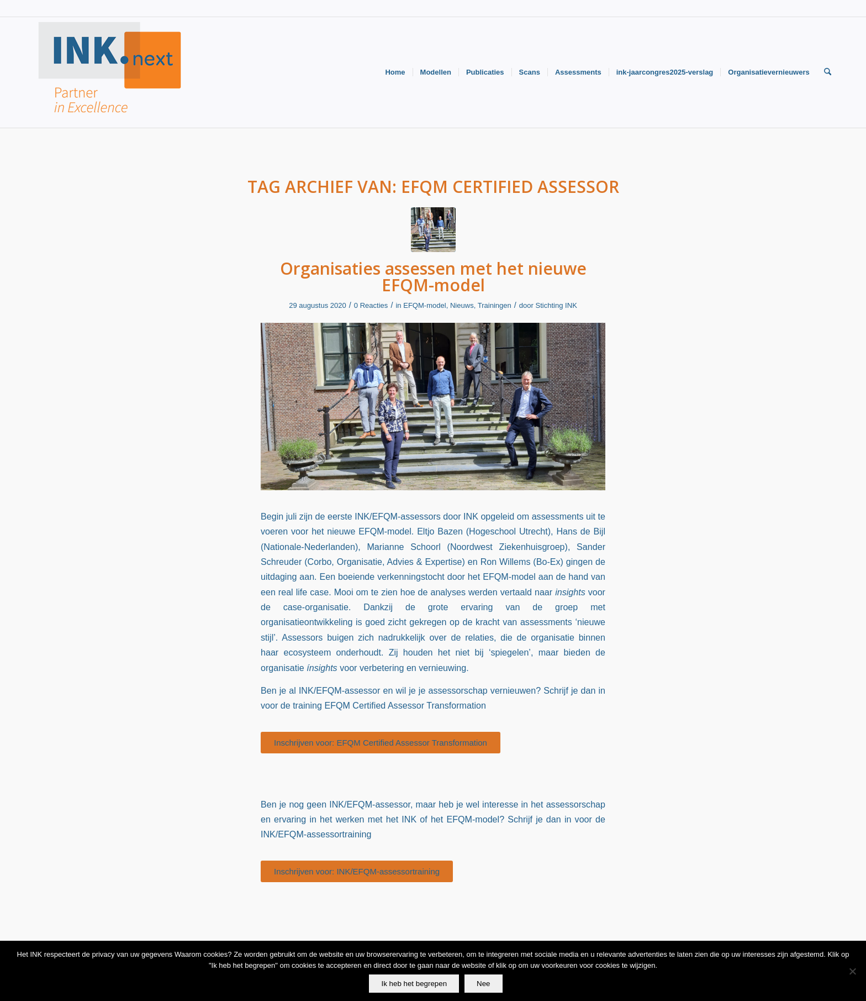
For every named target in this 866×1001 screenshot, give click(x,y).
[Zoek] (827, 72)
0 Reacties (371, 305)
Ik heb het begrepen (414, 983)
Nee (483, 983)
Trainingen (494, 305)
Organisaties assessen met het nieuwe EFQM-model (433, 276)
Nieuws (462, 305)
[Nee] (852, 971)
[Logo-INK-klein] (110, 72)
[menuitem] (395, 72)
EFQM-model (424, 305)
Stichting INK (556, 305)
